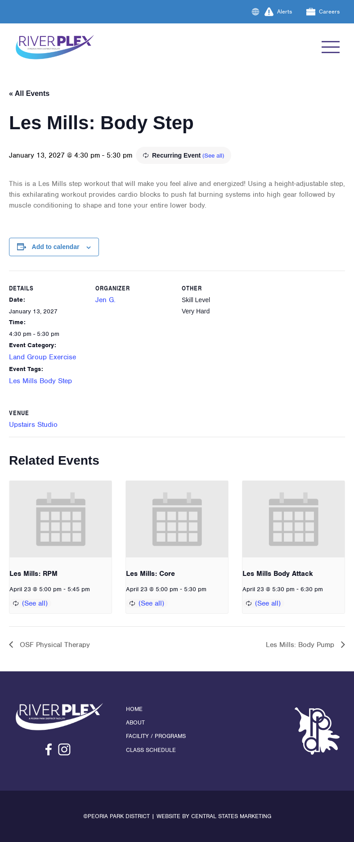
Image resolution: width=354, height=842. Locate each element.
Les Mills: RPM (33, 573)
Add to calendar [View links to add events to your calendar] (56, 246)
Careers (323, 12)
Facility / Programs (156, 736)
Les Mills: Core (150, 573)
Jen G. (105, 299)
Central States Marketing (231, 816)
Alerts (278, 12)
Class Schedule (151, 750)
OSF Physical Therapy (54, 644)
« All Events (29, 93)
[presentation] (60, 519)
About (135, 722)
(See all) (213, 155)
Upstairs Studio (33, 424)
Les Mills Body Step (40, 380)
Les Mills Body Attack (277, 573)
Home (134, 709)
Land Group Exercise (42, 357)
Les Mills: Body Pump (301, 644)
